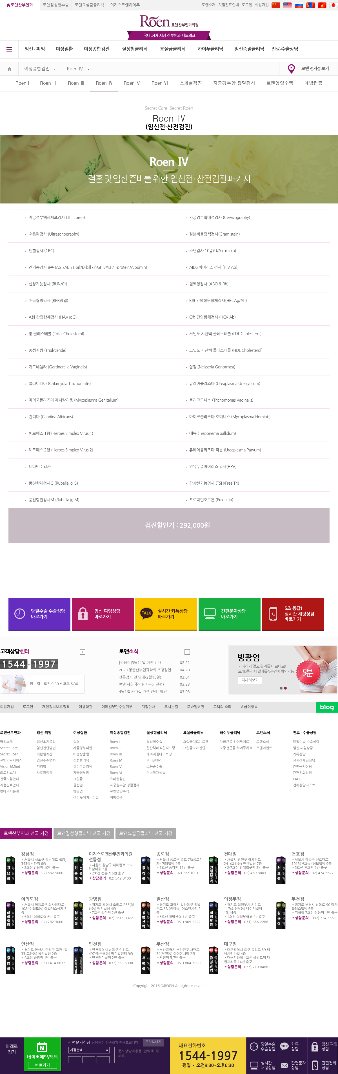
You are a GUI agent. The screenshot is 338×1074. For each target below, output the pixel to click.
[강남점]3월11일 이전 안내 (140, 662)
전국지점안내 (9, 779)
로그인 (247, 5)
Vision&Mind (10, 766)
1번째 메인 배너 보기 (281, 688)
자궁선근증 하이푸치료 (236, 748)
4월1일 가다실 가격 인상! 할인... (144, 691)
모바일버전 (195, 707)
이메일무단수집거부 (116, 707)
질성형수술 (154, 742)
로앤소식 (262, 742)
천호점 (298, 854)
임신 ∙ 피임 (35, 49)
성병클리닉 (81, 760)
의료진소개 (8, 773)
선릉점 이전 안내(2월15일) (140, 677)
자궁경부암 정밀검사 (234, 83)
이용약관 (85, 707)
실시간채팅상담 (304, 760)
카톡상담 (299, 754)
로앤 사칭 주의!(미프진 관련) (141, 684)
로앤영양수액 (279, 83)
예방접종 (313, 83)
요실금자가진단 (194, 748)
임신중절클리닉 (249, 49)
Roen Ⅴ (132, 83)
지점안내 (148, 707)
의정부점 (232, 899)
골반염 (78, 785)
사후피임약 (44, 773)
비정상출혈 (81, 754)
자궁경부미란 (82, 748)
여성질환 (64, 49)
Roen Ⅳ (78, 68)
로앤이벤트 (264, 748)
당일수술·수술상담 (306, 742)
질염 (76, 742)
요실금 (78, 779)
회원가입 (262, 5)
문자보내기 (153, 1042)
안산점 (27, 944)
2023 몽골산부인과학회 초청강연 (145, 670)
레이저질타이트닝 (159, 754)
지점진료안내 (228, 5)
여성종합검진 (97, 49)
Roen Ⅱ (48, 83)
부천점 (298, 899)
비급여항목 (249, 707)
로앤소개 (208, 5)
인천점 (95, 944)
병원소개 (6, 742)
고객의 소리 (222, 707)
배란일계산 (44, 754)
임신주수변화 (46, 760)
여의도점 (29, 899)
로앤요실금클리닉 (89, 5)
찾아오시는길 (9, 791)
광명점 (95, 899)
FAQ (296, 779)
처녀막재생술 (156, 773)
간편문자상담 (302, 766)
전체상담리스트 (304, 785)
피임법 (41, 766)
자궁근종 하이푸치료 (234, 742)
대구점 (230, 944)
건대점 (230, 854)
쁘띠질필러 (154, 760)
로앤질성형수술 (56, 5)
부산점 (162, 944)
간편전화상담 (302, 773)
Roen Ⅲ (76, 83)
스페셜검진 (190, 83)
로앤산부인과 (22, 5)
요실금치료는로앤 (195, 742)
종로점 (162, 854)
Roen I (22, 83)
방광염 (78, 791)
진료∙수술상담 (285, 49)
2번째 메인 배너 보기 (285, 688)
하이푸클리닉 (210, 49)
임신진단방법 (46, 748)
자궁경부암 (81, 773)
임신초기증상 (46, 742)
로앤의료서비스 (11, 760)
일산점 (162, 899)
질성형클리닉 (135, 49)
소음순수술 (154, 766)
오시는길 (171, 707)
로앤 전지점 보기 (315, 68)
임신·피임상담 (303, 748)
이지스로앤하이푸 (125, 5)
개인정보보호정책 (56, 707)
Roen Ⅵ (160, 83)
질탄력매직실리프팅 (160, 748)
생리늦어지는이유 (86, 797)
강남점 (27, 854)
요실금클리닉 (173, 49)
